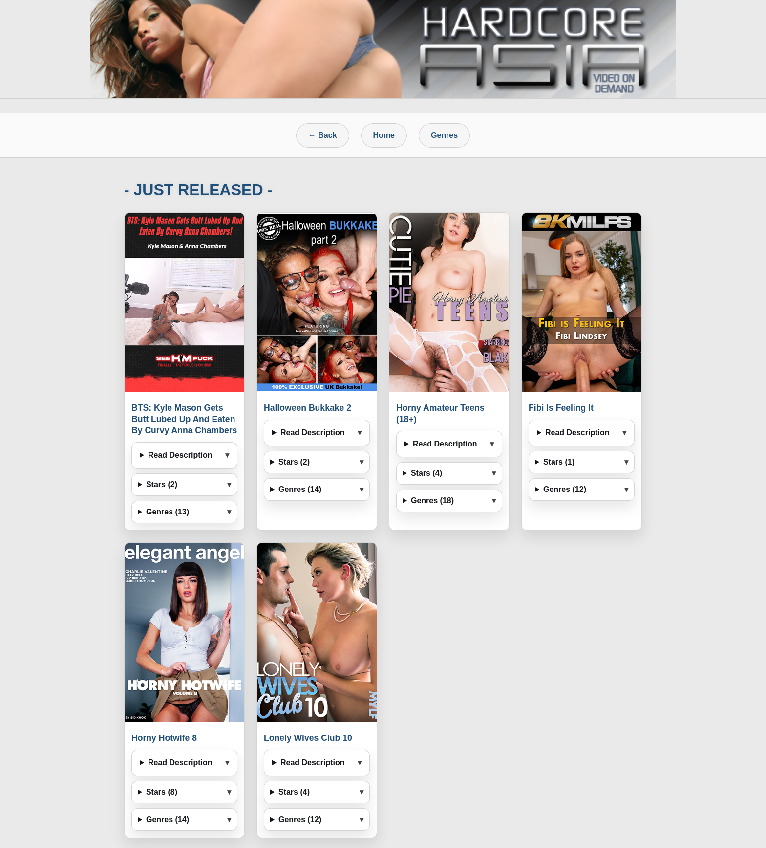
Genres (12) (564, 489)
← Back (322, 135)
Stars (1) (558, 462)
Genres (444, 135)
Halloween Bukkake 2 (307, 408)
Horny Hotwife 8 (164, 738)
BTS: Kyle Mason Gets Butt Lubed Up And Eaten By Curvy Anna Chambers (184, 419)
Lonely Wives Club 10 (308, 738)
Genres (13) (167, 512)
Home (384, 135)
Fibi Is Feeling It (561, 408)
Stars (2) (161, 484)
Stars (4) (426, 473)
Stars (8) (161, 792)
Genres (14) (299, 489)
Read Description (180, 455)
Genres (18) (432, 500)
